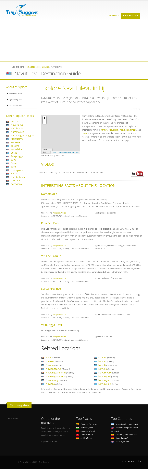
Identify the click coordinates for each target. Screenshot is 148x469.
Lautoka (15, 180)
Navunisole (108, 383)
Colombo (86, 424)
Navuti (107, 365)
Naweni (54, 361)
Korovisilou (17, 184)
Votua (14, 152)
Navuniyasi (108, 376)
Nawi (53, 357)
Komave (15, 142)
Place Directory (130, 15)
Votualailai (16, 149)
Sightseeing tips (15, 99)
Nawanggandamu (60, 372)
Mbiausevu (17, 138)
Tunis (84, 434)
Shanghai (85, 431)
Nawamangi (56, 380)
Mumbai (84, 427)
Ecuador (124, 434)
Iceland (120, 441)
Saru (13, 166)
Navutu (106, 357)
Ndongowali (17, 170)
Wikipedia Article (59, 213)
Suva (13, 159)
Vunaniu (15, 121)
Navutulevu (17, 125)
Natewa (15, 173)
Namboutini (17, 128)
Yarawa (15, 145)
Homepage (114, 15)
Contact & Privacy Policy (131, 461)
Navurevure (108, 372)
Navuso (106, 368)
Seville (84, 438)
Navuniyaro (108, 380)
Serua (14, 163)
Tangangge (17, 156)
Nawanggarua (58, 368)
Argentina (124, 424)
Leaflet (54, 152)
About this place (16, 93)
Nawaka (54, 383)
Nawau (54, 365)
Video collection (15, 105)
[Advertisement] (74, 41)
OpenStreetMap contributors (69, 152)
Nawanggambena (59, 376)
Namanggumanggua (22, 135)
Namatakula (17, 131)
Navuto (106, 361)
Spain (119, 438)
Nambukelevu (18, 177)
